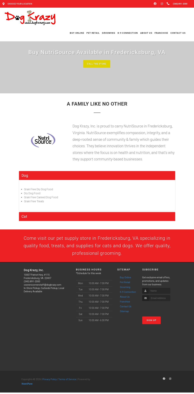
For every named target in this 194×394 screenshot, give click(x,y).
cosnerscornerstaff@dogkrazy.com (42, 286)
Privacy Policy (49, 381)
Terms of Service (67, 381)
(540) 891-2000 (32, 283)
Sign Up (151, 321)
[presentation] (160, 308)
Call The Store (96, 64)
